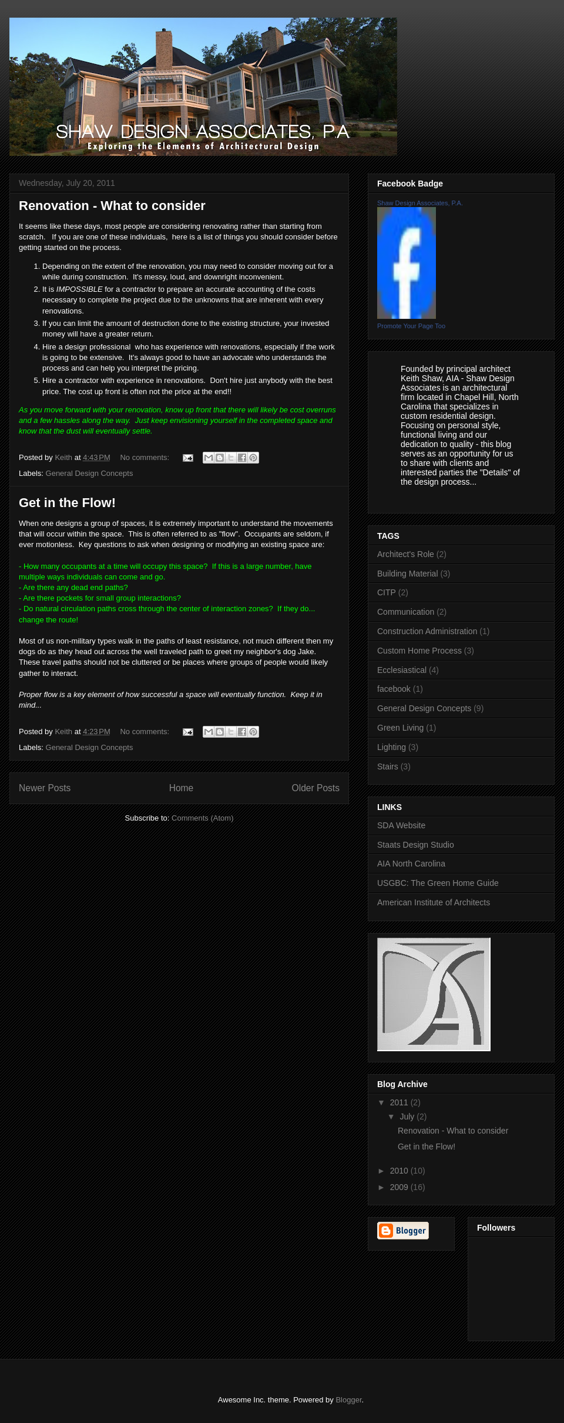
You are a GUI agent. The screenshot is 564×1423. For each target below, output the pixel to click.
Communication (405, 611)
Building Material (407, 573)
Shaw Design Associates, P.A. (420, 202)
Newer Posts (44, 788)
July (408, 1116)
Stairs (387, 766)
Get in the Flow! (67, 502)
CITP (386, 592)
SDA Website (401, 825)
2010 (400, 1170)
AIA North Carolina (411, 863)
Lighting (391, 747)
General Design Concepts (89, 473)
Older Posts (316, 788)
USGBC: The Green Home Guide (438, 883)
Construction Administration (427, 631)
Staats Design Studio (415, 844)
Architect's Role (405, 554)
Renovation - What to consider (112, 205)
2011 (400, 1102)
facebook (394, 689)
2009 (400, 1187)
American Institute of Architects (433, 902)
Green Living (400, 727)
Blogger (348, 1399)
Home (181, 788)
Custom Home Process (419, 650)
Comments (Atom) (202, 818)
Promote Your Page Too (411, 325)
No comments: (145, 457)
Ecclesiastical (402, 670)
